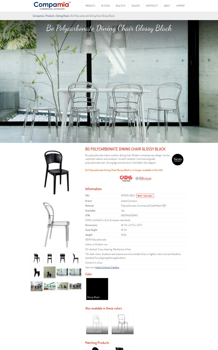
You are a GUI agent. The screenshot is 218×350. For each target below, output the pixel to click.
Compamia (38, 15)
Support (180, 5)
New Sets (121, 5)
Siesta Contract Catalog (107, 254)
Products (90, 5)
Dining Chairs (62, 15)
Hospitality (152, 5)
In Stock (105, 5)
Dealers (136, 5)
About (167, 5)
